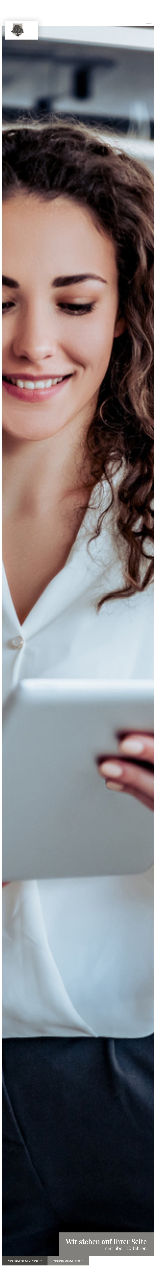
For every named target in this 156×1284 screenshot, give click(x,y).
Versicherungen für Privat (73, 1260)
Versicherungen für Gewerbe (26, 1260)
